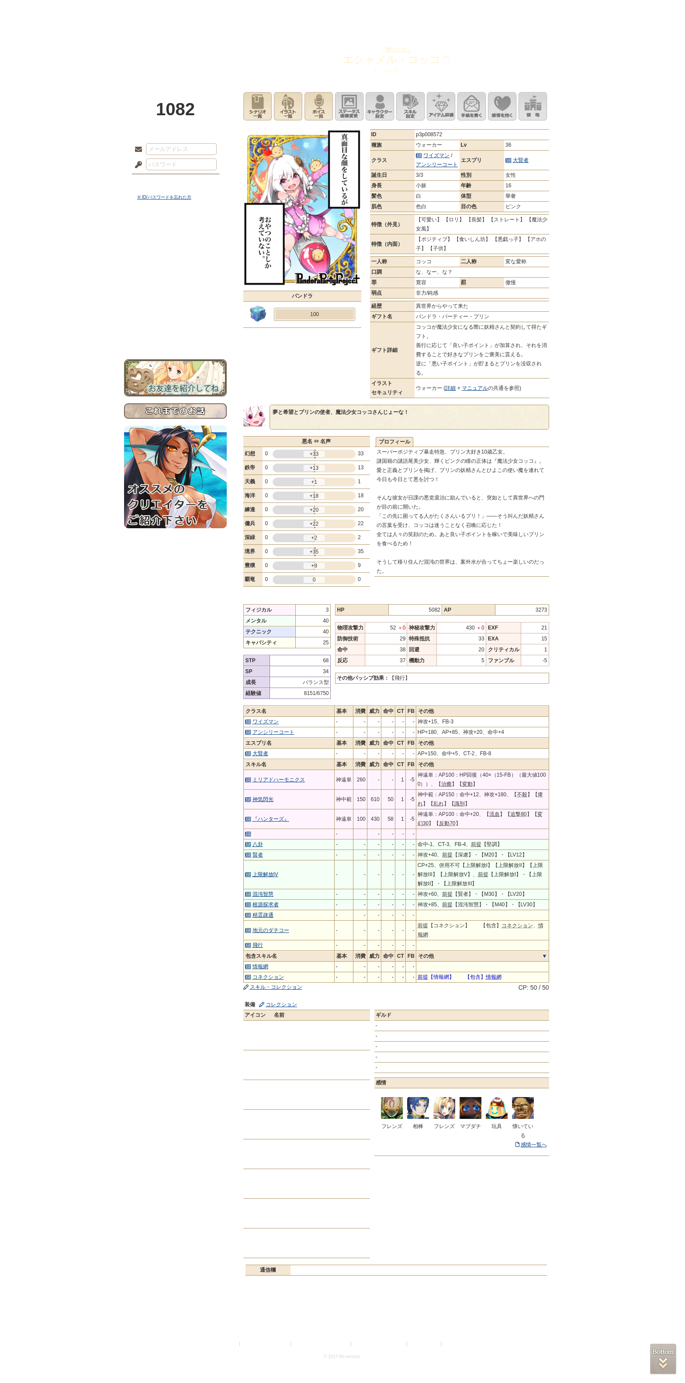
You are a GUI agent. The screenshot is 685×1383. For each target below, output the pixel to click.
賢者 (258, 855)
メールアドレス (136, 149)
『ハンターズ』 (271, 819)
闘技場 (529, 11)
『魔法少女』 (396, 50)
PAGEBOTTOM (663, 1359)
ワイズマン (436, 155)
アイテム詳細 (441, 106)
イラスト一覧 (288, 106)
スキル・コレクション (276, 987)
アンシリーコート (437, 165)
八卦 (258, 844)
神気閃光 (263, 799)
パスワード (136, 165)
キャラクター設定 (380, 106)
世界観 (175, 238)
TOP (155, 11)
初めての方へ (175, 316)
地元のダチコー (271, 930)
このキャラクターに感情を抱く (502, 106)
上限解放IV (265, 874)
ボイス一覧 (318, 106)
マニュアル (475, 388)
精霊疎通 (263, 915)
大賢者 (521, 160)
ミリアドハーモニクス (279, 780)
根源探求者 (266, 904)
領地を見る (533, 106)
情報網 (260, 966)
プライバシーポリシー (265, 1344)
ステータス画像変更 (349, 106)
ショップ (467, 11)
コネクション (268, 977)
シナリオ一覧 (257, 106)
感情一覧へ (534, 1145)
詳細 (450, 388)
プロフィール (394, 442)
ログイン (154, 182)
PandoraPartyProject (175, 48)
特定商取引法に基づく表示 (321, 1344)
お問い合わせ (175, 332)
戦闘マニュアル (175, 303)
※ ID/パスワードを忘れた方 (164, 197)
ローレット (280, 11)
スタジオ (405, 11)
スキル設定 (410, 106)
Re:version (456, 1344)
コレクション (281, 1004)
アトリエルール (175, 292)
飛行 (258, 945)
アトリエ (342, 11)
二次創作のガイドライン (380, 1344)
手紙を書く (471, 106)
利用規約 (227, 1344)
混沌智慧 (263, 894)
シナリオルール (175, 281)
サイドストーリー (175, 253)
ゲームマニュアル (175, 268)
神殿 (218, 11)
